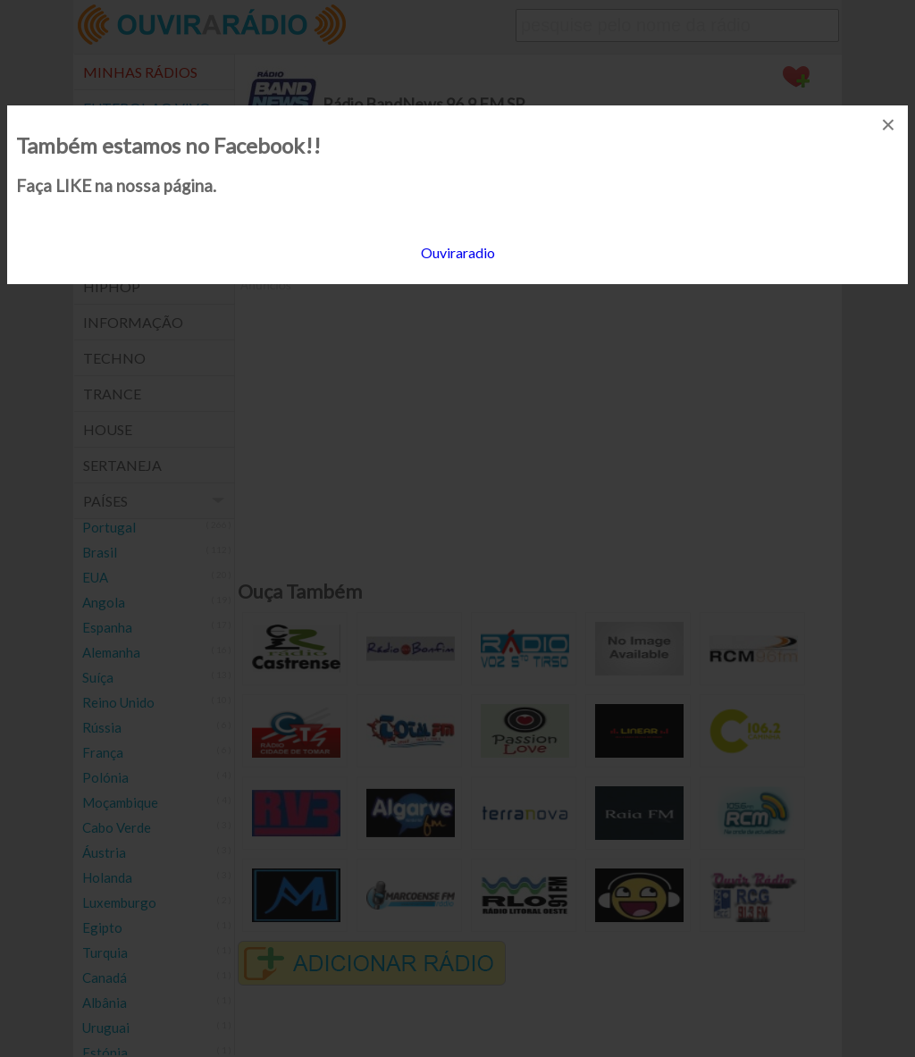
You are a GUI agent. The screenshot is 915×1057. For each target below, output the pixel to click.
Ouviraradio (458, 252)
